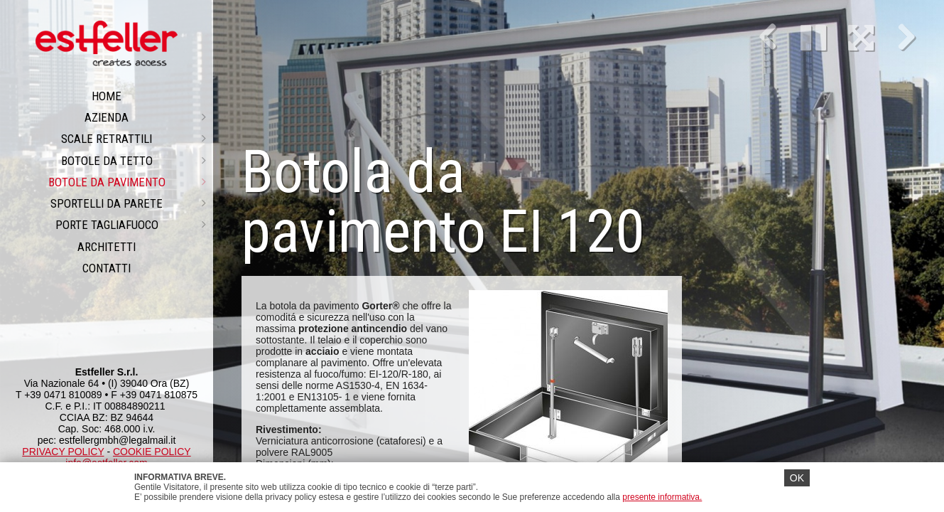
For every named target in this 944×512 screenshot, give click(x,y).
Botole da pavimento (127, 182)
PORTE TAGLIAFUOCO (131, 225)
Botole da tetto (134, 161)
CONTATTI (106, 268)
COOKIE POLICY (152, 451)
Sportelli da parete (128, 203)
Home (106, 96)
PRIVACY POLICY (63, 451)
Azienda (145, 117)
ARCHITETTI (106, 247)
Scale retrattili (133, 139)
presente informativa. (662, 497)
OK (797, 478)
